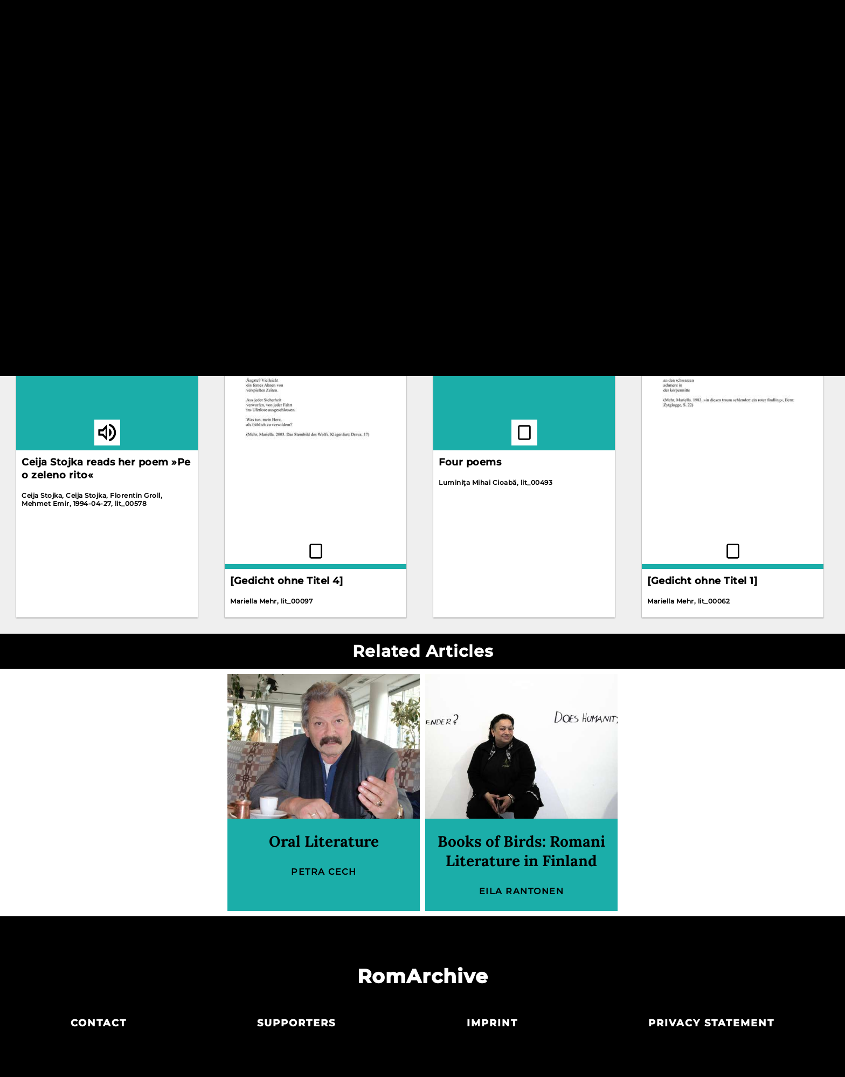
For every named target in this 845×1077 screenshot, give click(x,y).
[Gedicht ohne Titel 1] (702, 581)
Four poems (470, 462)
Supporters (296, 1023)
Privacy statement (711, 1023)
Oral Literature (324, 841)
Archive (421, 20)
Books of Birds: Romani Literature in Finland (521, 851)
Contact (99, 1023)
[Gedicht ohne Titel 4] (286, 581)
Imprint (492, 1023)
